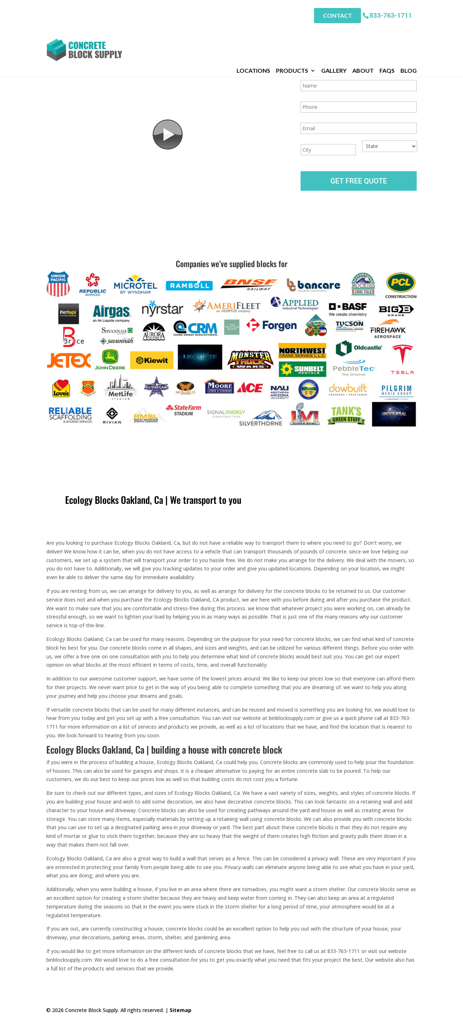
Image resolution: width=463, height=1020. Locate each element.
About (363, 32)
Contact (337, 14)
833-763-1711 (391, 14)
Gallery (334, 32)
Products (292, 32)
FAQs (387, 32)
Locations (253, 32)
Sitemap (180, 1010)
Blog (408, 32)
